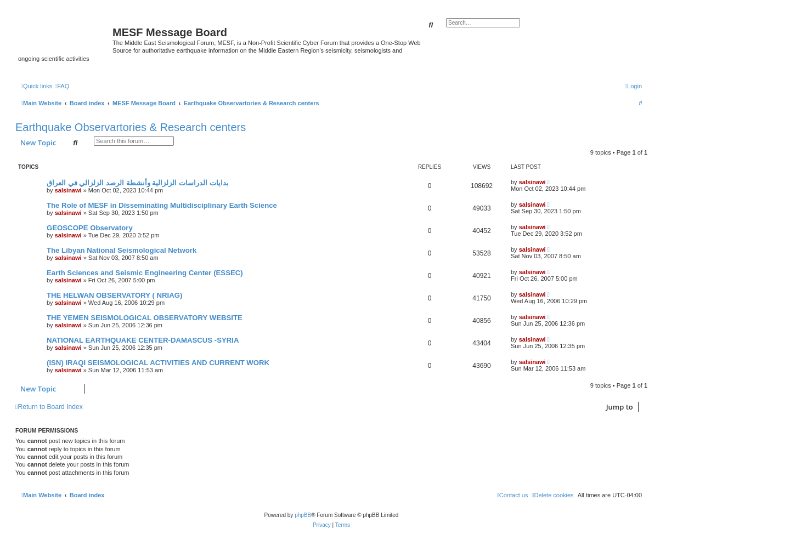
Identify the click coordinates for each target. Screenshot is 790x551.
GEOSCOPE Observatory (90, 228)
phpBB (303, 515)
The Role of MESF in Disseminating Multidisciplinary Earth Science (162, 205)
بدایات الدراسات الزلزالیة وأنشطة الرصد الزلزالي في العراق (138, 183)
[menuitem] (62, 86)
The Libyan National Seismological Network (121, 250)
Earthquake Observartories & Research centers (130, 127)
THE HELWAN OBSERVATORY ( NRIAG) (114, 295)
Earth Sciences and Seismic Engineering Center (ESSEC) (145, 273)
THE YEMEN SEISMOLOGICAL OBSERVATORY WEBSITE (144, 318)
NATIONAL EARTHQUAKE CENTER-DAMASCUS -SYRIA (143, 340)
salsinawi (68, 190)
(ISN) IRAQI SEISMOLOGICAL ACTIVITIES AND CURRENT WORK (158, 363)
